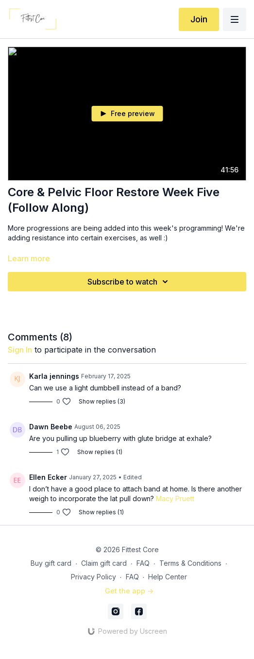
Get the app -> (129, 591)
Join (198, 19)
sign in (20, 350)
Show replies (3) (102, 401)
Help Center (167, 577)
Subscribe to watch (129, 281)
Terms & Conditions (190, 563)
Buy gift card (51, 563)
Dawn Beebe (50, 426)
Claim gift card (104, 563)
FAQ (143, 563)
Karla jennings (54, 376)
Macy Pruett (175, 498)
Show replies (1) (99, 452)
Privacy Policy (93, 577)
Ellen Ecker (48, 477)
